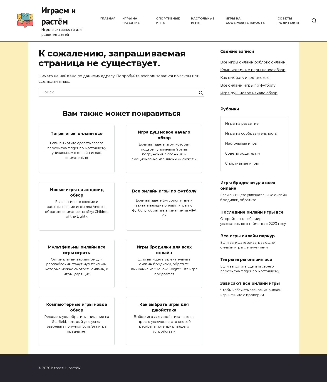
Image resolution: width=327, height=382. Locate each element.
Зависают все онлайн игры (250, 283)
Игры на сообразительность (251, 133)
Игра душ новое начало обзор (164, 135)
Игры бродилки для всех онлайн (164, 250)
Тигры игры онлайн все (77, 133)
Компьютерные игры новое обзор (76, 307)
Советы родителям (242, 153)
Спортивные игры (242, 163)
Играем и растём (58, 16)
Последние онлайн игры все (252, 212)
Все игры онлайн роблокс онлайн (252, 62)
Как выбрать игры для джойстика (164, 307)
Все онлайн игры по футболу (164, 191)
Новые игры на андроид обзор (77, 192)
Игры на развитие (242, 123)
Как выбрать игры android (245, 77)
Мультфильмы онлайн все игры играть (77, 250)
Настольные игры (241, 143)
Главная (108, 18)
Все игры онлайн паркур (247, 236)
